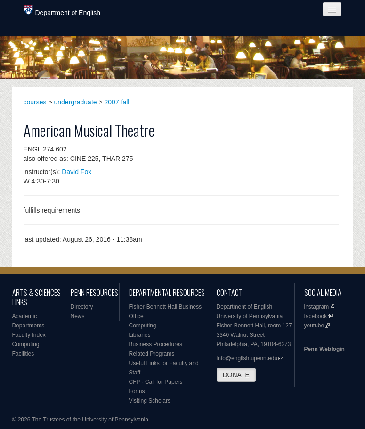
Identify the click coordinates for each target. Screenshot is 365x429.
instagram (316, 306)
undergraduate (75, 102)
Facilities (23, 353)
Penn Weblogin (324, 349)
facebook (315, 316)
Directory (82, 306)
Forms (137, 391)
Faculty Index (29, 335)
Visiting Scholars (150, 400)
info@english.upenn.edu (247, 358)
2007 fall (117, 102)
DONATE (236, 375)
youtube (314, 325)
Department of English (62, 10)
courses (35, 102)
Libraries (140, 335)
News (78, 316)
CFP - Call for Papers (156, 382)
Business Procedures (155, 344)
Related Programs (152, 353)
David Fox (76, 171)
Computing (26, 344)
